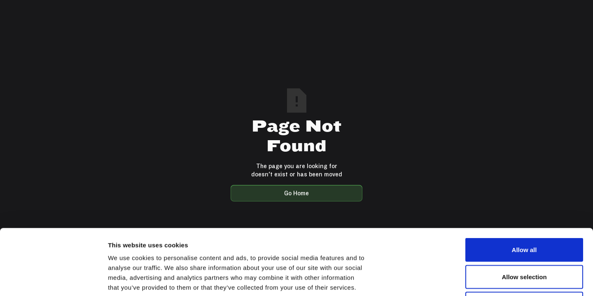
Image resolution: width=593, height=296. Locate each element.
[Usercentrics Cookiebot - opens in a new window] (53, 280)
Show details (432, 279)
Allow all (524, 188)
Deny (524, 241)
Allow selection (524, 215)
